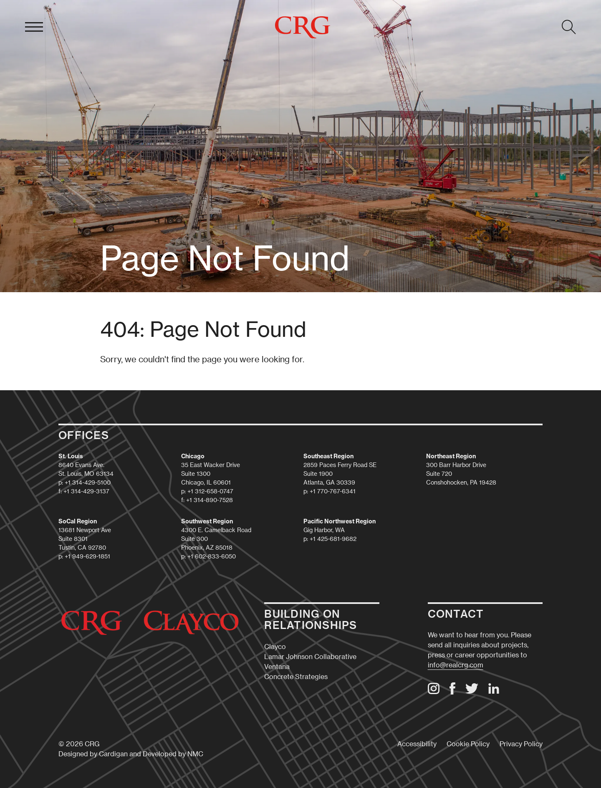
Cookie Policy (468, 744)
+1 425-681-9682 (333, 538)
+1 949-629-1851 (87, 556)
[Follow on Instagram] (433, 691)
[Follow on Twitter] (471, 691)
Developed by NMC (173, 754)
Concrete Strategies (296, 676)
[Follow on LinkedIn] (493, 691)
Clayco (275, 646)
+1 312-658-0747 (210, 491)
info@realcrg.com (455, 665)
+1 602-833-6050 (211, 556)
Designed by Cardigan (93, 754)
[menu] (34, 27)
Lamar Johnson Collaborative (310, 656)
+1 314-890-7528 (209, 499)
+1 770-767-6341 (333, 491)
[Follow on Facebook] (452, 692)
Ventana (277, 666)
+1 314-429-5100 (88, 482)
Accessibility (417, 744)
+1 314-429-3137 (86, 491)
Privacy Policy (521, 744)
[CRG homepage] (302, 27)
